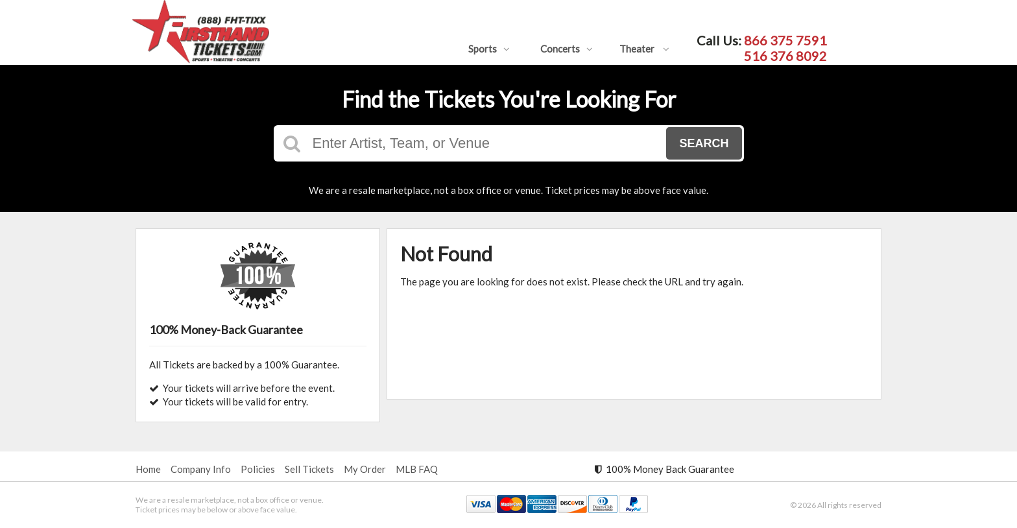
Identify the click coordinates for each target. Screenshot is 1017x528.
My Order (365, 469)
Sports (489, 48)
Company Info (201, 469)
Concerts (566, 48)
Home (148, 469)
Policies (258, 469)
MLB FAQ (417, 469)
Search (703, 143)
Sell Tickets (309, 469)
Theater (644, 48)
